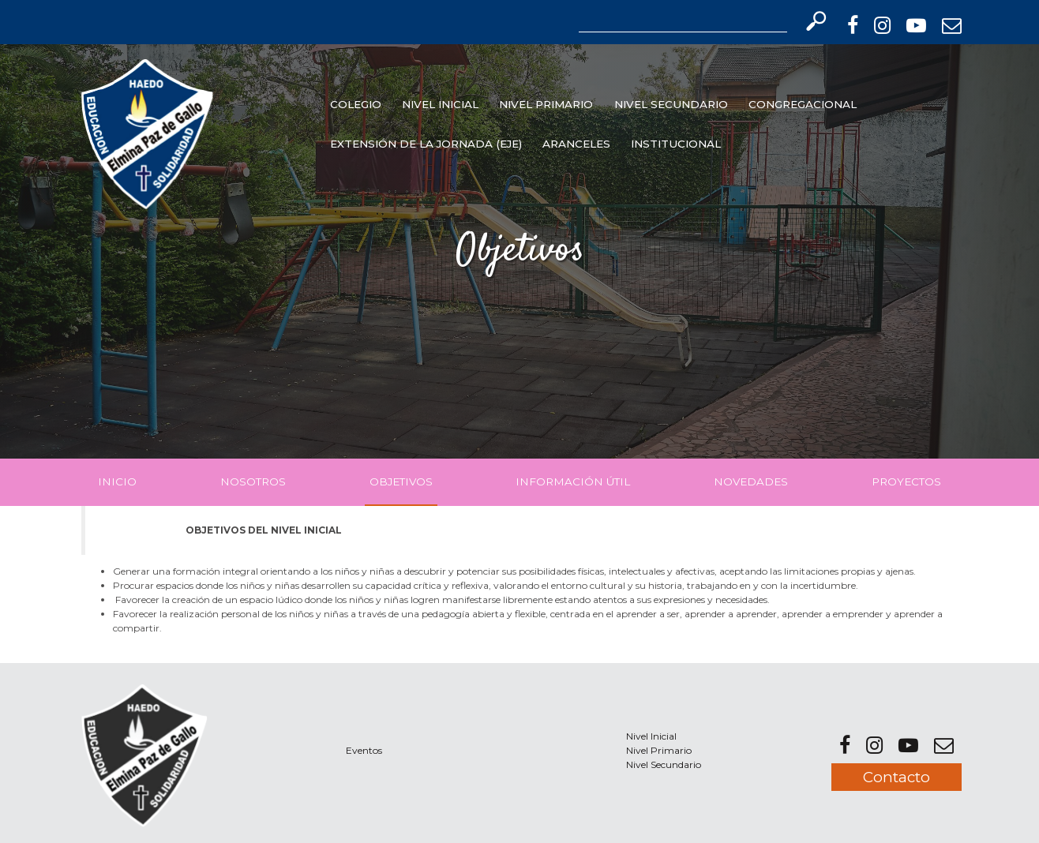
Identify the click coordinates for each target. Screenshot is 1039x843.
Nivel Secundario (671, 104)
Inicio (117, 481)
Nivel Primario (546, 104)
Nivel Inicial (440, 104)
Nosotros (253, 481)
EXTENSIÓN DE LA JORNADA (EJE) (426, 143)
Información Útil (573, 481)
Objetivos (401, 481)
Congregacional (802, 104)
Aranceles (576, 143)
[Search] (683, 20)
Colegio (355, 104)
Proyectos (906, 481)
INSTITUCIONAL (676, 143)
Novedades (751, 481)
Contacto (896, 777)
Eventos (364, 750)
